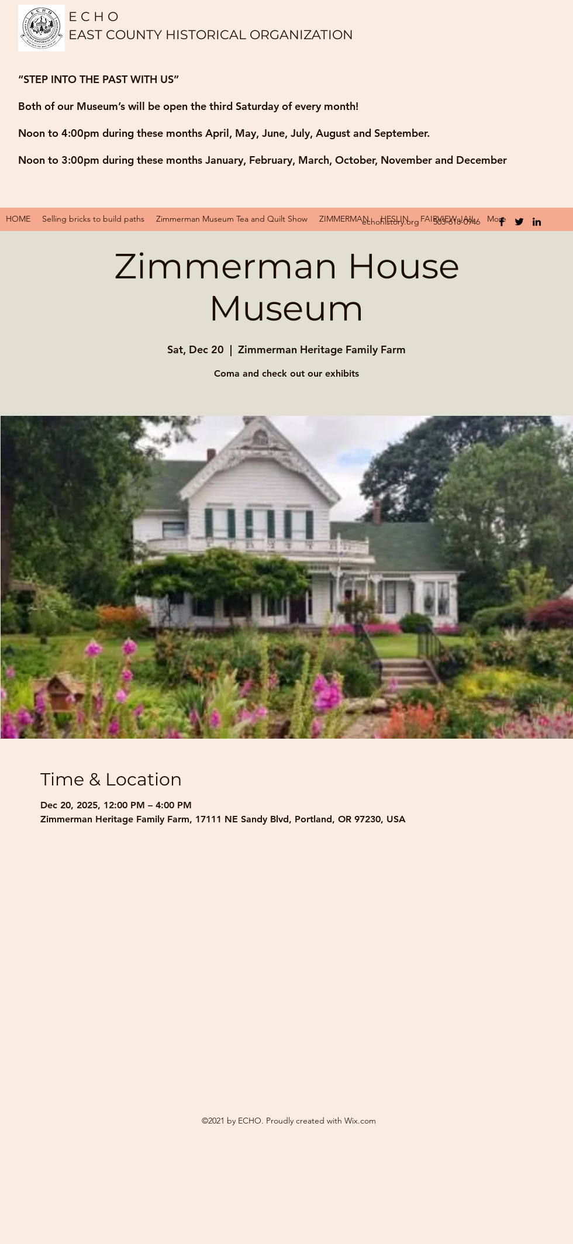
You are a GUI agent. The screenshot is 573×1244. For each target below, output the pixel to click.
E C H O (93, 17)
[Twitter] (519, 222)
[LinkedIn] (537, 222)
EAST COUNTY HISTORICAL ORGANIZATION (212, 35)
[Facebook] (502, 222)
